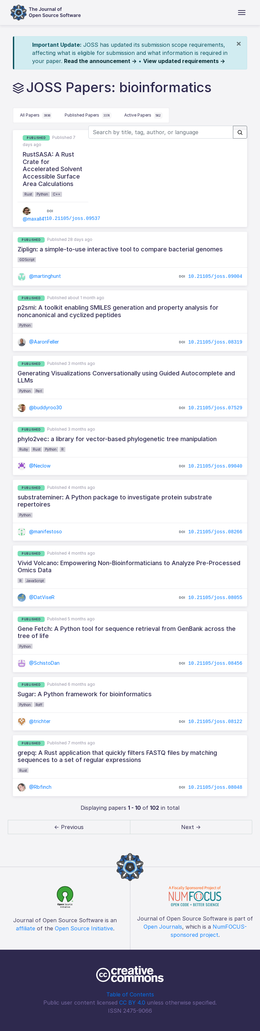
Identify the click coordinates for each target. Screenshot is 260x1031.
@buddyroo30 (40, 407)
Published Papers (88, 115)
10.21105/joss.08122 (215, 721)
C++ (56, 194)
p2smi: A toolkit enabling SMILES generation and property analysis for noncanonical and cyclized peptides (118, 311)
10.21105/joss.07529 (215, 408)
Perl (39, 391)
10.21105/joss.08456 (215, 663)
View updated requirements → (184, 61)
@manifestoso (40, 531)
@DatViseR (36, 597)
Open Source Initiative (84, 928)
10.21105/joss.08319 (215, 342)
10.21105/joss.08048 (215, 787)
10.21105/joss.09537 (73, 218)
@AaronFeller (38, 342)
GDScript (26, 259)
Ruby (23, 449)
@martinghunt (39, 276)
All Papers (36, 115)
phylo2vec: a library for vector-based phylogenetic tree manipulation (117, 438)
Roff (39, 705)
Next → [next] (191, 827)
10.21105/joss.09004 (215, 276)
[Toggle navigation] (242, 12)
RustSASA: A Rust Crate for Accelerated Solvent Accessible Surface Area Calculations (52, 169)
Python (42, 194)
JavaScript (35, 581)
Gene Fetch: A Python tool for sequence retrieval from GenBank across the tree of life (127, 632)
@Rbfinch (34, 787)
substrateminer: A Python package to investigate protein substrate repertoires (115, 501)
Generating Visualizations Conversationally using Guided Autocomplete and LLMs (126, 377)
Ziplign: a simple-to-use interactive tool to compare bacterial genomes (120, 249)
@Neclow (34, 466)
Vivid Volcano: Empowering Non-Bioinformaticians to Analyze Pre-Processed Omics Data (129, 566)
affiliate (25, 928)
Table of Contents (130, 994)
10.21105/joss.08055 (215, 597)
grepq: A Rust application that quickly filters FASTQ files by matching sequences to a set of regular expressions (117, 756)
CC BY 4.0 (132, 1002)
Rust (28, 194)
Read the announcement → (100, 61)
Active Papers (143, 115)
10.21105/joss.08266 (215, 532)
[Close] (238, 43)
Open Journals (163, 926)
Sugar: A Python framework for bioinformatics (85, 694)
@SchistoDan (39, 663)
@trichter (34, 721)
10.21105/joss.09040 (215, 466)
